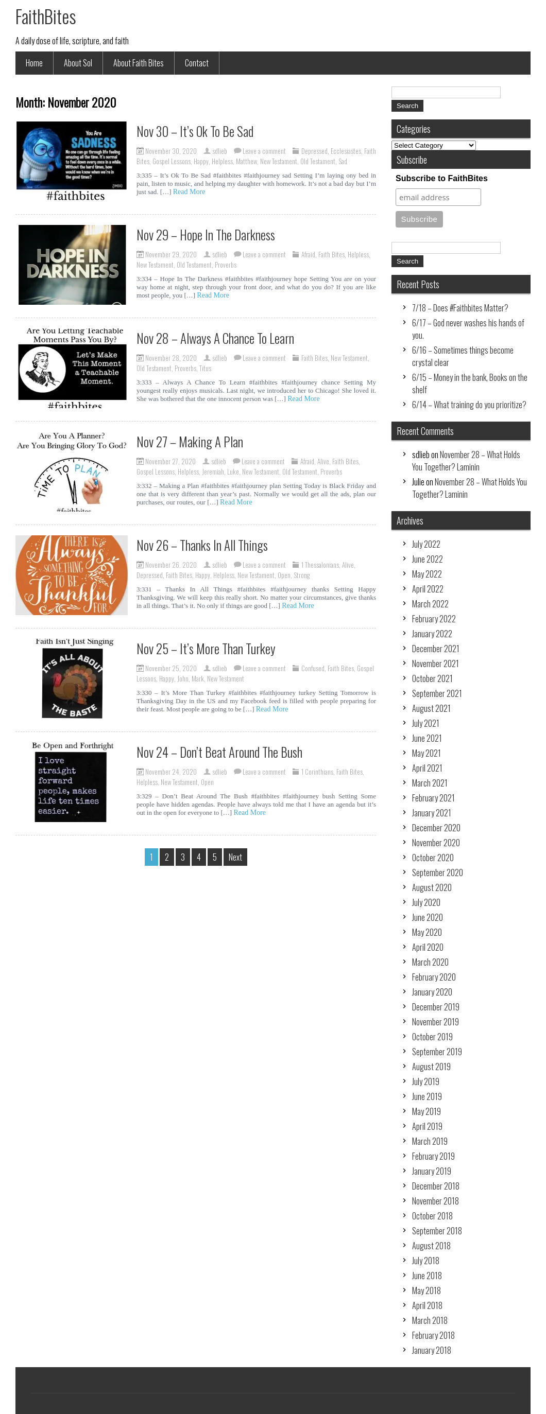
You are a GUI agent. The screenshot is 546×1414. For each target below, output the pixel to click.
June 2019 (427, 1096)
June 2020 (427, 917)
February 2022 (434, 619)
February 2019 (433, 1156)
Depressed (314, 151)
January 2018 (431, 1350)
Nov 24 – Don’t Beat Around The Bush (219, 751)
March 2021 (430, 783)
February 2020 (434, 977)
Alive (323, 461)
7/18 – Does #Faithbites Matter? (460, 308)
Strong (302, 575)
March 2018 (430, 1320)
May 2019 (426, 1111)
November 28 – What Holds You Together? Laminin (466, 460)
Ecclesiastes (346, 151)
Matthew (246, 161)
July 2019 (425, 1081)
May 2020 (427, 932)
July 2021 (425, 723)
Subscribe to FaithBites (442, 178)
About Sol (78, 63)
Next (235, 857)
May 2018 (426, 1290)
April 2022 (427, 589)
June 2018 (427, 1275)
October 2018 (432, 1216)
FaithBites (45, 16)
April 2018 (427, 1305)
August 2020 (432, 887)
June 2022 (427, 559)
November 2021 (435, 663)
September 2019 (437, 1051)
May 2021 (426, 753)
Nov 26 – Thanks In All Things (202, 544)
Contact (197, 63)
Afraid (308, 254)
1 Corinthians (317, 771)
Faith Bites (331, 254)
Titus (205, 368)
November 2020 (436, 842)
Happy (201, 161)
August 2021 (431, 708)
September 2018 (437, 1231)
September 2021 (437, 693)
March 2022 (430, 604)
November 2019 (435, 1022)
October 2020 (433, 857)
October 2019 (432, 1037)
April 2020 (427, 947)
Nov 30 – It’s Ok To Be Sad (194, 131)
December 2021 (435, 648)
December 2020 (436, 828)
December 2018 (435, 1186)
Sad (342, 161)
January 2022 (432, 633)
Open (284, 575)
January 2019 (431, 1171)
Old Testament (317, 161)
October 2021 (432, 678)
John (183, 678)
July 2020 (426, 902)
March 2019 (430, 1141)
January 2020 (432, 992)
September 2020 (437, 872)
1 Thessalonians (320, 565)
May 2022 (427, 574)
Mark (198, 678)
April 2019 (427, 1126)
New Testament (278, 161)
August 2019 (431, 1066)
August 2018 (431, 1246)
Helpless (222, 161)
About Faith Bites (138, 63)
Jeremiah (213, 471)
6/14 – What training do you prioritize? (469, 404)
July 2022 (426, 544)
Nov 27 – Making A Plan (189, 441)
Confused (313, 668)
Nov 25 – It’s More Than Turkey (206, 648)
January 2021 (431, 813)
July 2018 (425, 1260)
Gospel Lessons (171, 161)
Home (34, 63)
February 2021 (433, 798)
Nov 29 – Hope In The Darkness (205, 234)
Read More (189, 192)
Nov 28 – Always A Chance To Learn (215, 337)
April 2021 (427, 768)
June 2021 (427, 738)
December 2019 (435, 1007)
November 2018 (435, 1201)
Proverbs (225, 264)
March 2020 (430, 962)
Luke (233, 471)
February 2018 (433, 1335)
